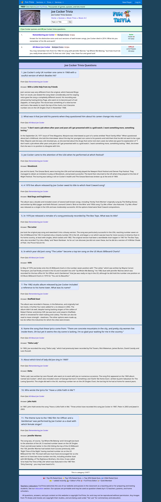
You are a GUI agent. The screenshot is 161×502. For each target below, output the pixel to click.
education (39, 488)
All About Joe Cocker (36, 122)
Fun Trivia (27, 2)
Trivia (49, 2)
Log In (137, 2)
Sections (40, 2)
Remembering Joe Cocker (38, 81)
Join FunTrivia (41, 7)
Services (58, 2)
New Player (127, 2)
